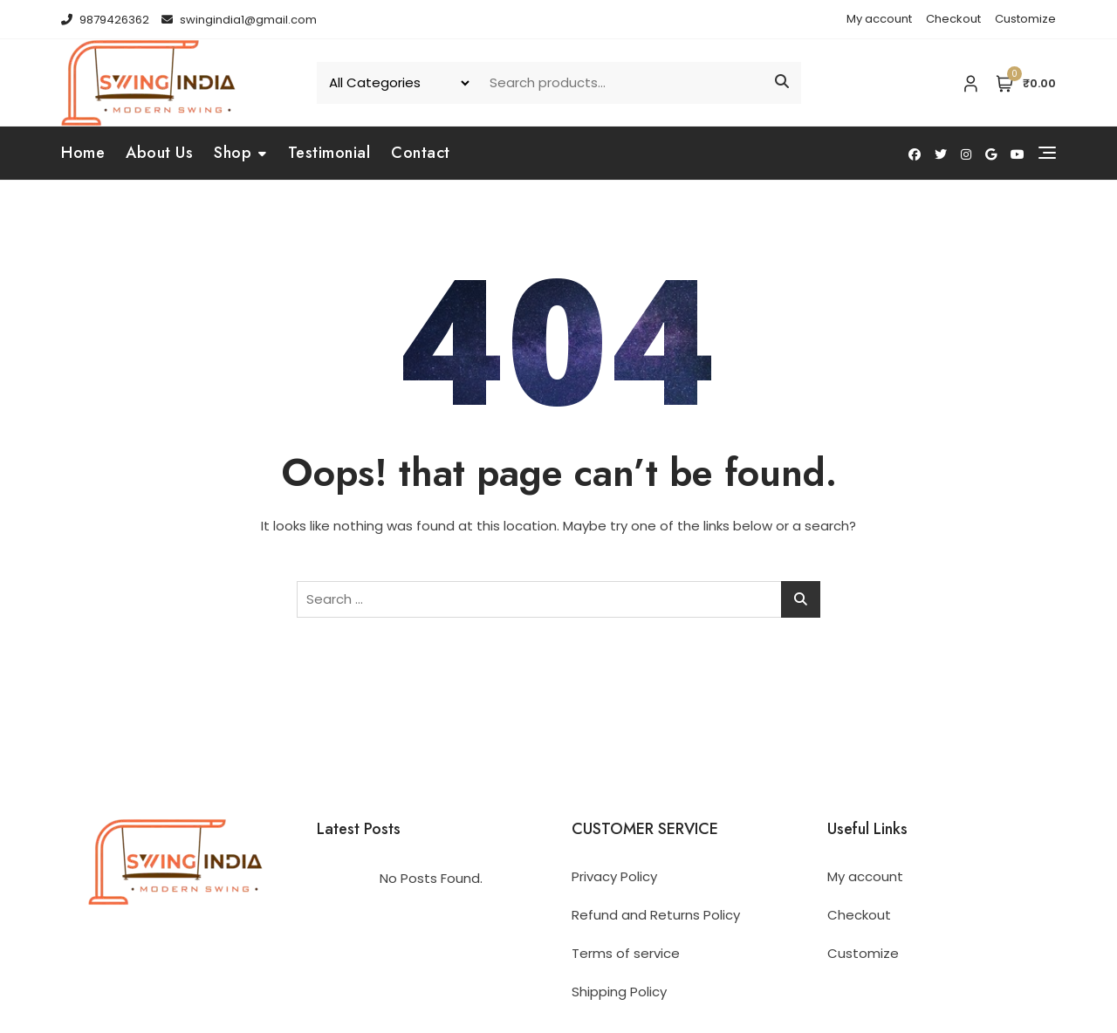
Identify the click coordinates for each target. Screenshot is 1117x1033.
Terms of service (626, 953)
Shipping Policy (619, 991)
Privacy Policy (614, 876)
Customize (1025, 18)
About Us (159, 152)
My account (879, 18)
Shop (232, 152)
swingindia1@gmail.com (239, 19)
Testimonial (329, 152)
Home (83, 152)
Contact (420, 152)
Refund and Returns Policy (656, 915)
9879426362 (105, 19)
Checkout (953, 18)
